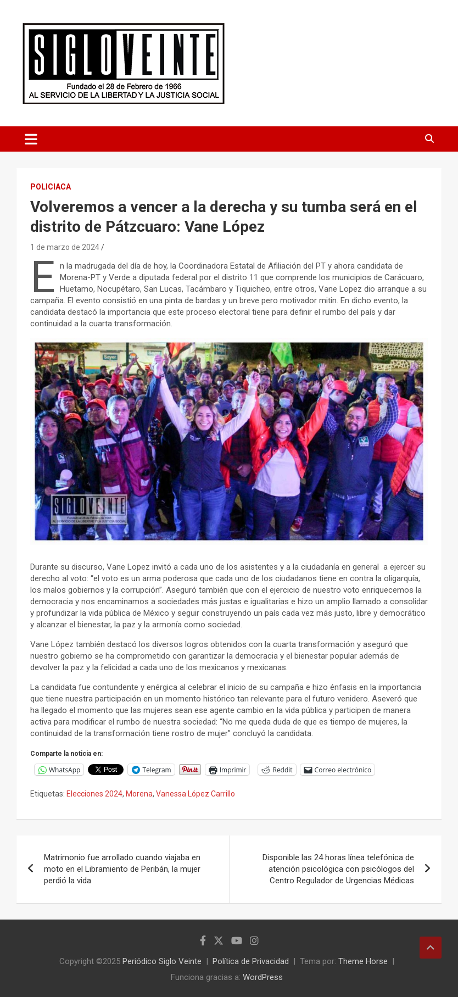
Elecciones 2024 (94, 793)
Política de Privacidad (251, 961)
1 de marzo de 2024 (64, 247)
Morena (139, 793)
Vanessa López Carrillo (195, 793)
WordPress (263, 977)
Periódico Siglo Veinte (162, 961)
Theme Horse (363, 961)
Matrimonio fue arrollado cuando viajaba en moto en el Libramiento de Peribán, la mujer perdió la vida (122, 869)
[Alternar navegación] (31, 139)
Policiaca (50, 186)
